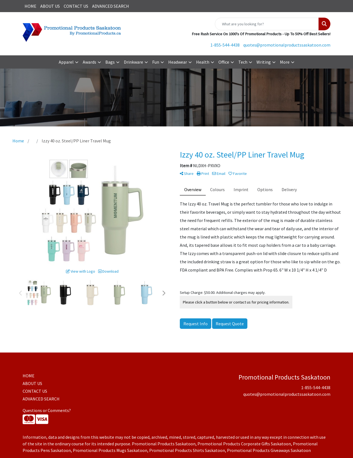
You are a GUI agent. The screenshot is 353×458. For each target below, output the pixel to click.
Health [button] (202, 62)
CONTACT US (76, 6)
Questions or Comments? (47, 410)
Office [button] (223, 62)
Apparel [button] (66, 62)
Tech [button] (242, 62)
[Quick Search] (267, 24)
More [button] (285, 62)
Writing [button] (263, 62)
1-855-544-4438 (225, 45)
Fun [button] (155, 62)
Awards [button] (89, 62)
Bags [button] (110, 62)
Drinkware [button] (133, 62)
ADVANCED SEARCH (110, 6)
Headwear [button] (177, 62)
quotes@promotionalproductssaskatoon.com (286, 45)
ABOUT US (50, 6)
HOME (30, 6)
